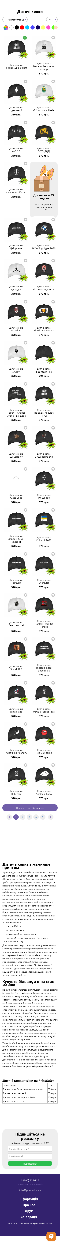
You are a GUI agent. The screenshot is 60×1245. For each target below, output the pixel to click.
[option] (6, 27)
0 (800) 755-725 (30, 1180)
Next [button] (56, 27)
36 (50, 19)
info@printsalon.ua (30, 1190)
